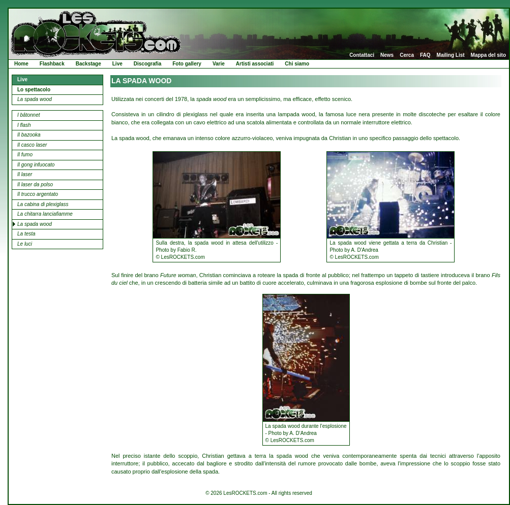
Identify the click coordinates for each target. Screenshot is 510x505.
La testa (26, 234)
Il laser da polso (35, 184)
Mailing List (451, 55)
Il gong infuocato (35, 164)
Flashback (52, 63)
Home (21, 63)
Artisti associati (255, 63)
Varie (219, 63)
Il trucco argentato (37, 194)
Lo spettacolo (33, 89)
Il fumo (25, 154)
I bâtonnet (28, 115)
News (387, 55)
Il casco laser (32, 145)
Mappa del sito (488, 55)
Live (117, 63)
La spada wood (34, 99)
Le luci (24, 244)
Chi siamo (297, 63)
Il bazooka (29, 135)
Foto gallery (186, 63)
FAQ (425, 55)
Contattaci (361, 55)
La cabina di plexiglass (43, 204)
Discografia (147, 63)
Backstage (88, 63)
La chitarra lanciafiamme (45, 214)
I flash (24, 125)
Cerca (407, 55)
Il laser (24, 174)
